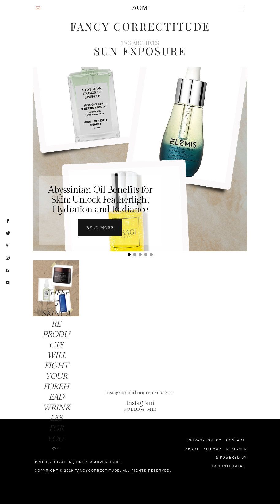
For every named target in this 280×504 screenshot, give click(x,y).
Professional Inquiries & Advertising (78, 462)
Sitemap (212, 449)
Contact (235, 440)
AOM (140, 7)
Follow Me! (140, 409)
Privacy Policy (204, 440)
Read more (100, 228)
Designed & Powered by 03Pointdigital (229, 457)
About (192, 449)
